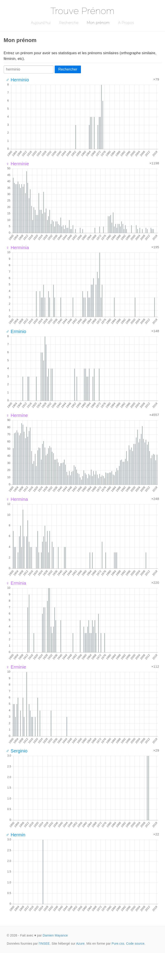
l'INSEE (44, 943)
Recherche (68, 23)
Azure (80, 943)
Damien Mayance (55, 935)
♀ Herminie (17, 163)
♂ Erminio (16, 331)
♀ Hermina (17, 499)
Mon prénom (98, 23)
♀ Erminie (16, 666)
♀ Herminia (17, 247)
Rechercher (67, 69)
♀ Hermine (17, 415)
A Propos (126, 23)
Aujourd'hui (41, 23)
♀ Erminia (16, 583)
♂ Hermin (15, 834)
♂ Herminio (17, 79)
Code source (135, 943)
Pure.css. (118, 943)
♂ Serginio (17, 750)
